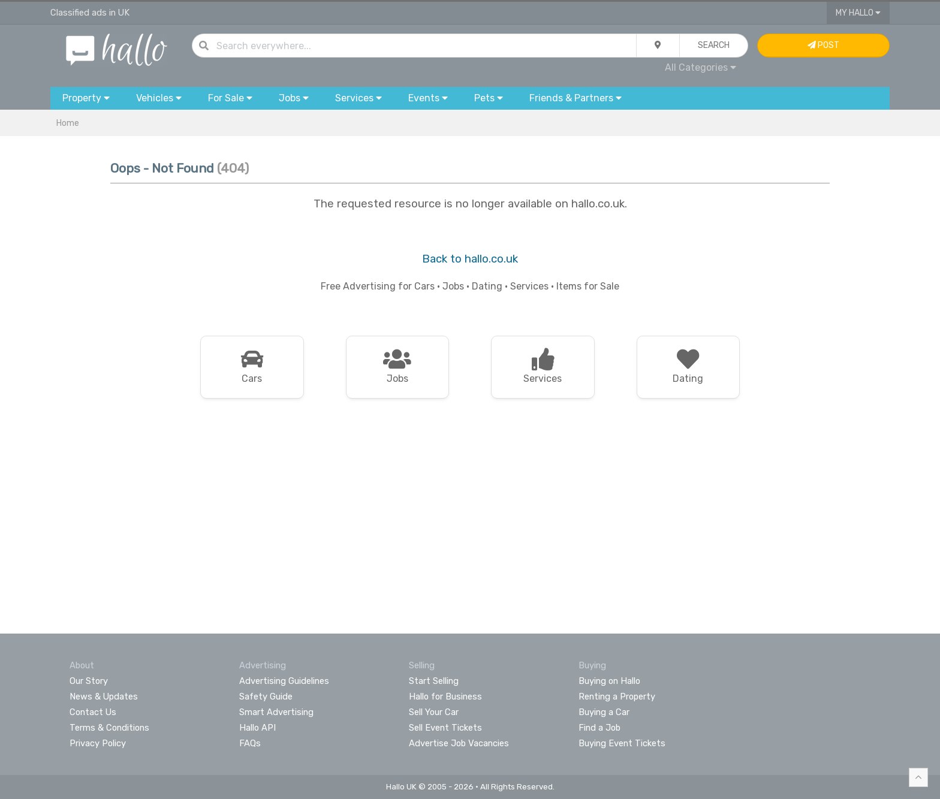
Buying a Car (604, 712)
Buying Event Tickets (622, 743)
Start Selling (434, 681)
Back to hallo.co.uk (470, 259)
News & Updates (104, 696)
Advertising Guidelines (284, 681)
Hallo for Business (445, 696)
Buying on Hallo (609, 681)
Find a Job (599, 727)
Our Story (89, 681)
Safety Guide (266, 696)
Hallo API (257, 727)
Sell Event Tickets (445, 727)
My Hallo (858, 13)
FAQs (250, 743)
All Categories (700, 67)
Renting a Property (617, 696)
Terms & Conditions (109, 727)
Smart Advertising (276, 712)
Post (823, 45)
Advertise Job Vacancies (459, 743)
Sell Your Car (434, 712)
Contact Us (93, 712)
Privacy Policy (98, 743)
